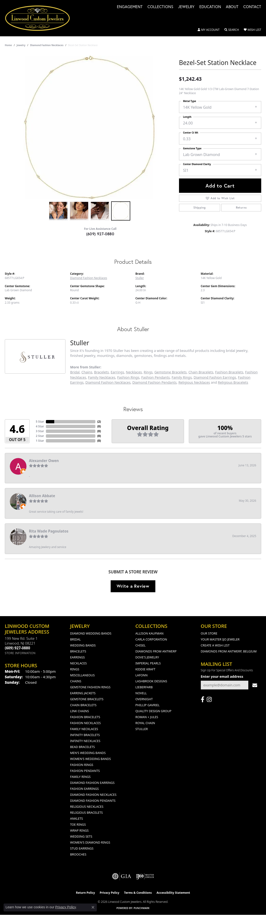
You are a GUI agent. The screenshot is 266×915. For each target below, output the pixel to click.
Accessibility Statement (173, 893)
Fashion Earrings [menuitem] (84, 788)
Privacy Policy (109, 893)
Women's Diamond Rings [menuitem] (90, 842)
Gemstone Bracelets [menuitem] (86, 699)
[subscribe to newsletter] (254, 685)
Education (210, 7)
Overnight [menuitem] (144, 699)
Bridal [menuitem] (75, 639)
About (232, 7)
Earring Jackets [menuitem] (83, 693)
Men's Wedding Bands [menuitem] (88, 753)
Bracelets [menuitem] (78, 651)
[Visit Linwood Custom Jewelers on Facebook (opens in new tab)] (202, 699)
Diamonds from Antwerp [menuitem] (156, 651)
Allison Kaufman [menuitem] (150, 633)
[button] (209, 29)
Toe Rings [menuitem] (78, 824)
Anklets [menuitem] (76, 818)
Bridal (75, 372)
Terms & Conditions (138, 893)
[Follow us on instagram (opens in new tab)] (209, 699)
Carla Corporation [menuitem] (151, 639)
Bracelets (101, 372)
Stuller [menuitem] (142, 729)
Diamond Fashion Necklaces (47, 45)
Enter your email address (222, 676)
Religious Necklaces (194, 382)
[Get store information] (20, 653)
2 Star (40, 436)
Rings (148, 372)
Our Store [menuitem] (209, 633)
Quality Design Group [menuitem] (154, 711)
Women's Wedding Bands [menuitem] (90, 759)
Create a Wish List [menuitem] (215, 645)
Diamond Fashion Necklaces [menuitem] (93, 794)
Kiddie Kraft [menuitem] (146, 669)
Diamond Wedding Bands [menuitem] (90, 633)
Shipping (199, 207)
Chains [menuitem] (75, 681)
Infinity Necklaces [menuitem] (85, 741)
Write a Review (133, 586)
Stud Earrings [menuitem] (81, 848)
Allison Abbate (42, 495)
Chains (86, 372)
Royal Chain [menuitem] (145, 723)
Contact (252, 7)
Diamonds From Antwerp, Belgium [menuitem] (229, 651)
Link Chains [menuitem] (79, 711)
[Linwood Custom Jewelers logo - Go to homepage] (40, 18)
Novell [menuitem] (141, 693)
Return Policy (85, 893)
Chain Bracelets (201, 372)
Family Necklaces (101, 377)
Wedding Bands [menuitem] (83, 645)
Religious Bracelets (233, 382)
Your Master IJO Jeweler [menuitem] (220, 639)
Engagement (130, 7)
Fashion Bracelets (229, 372)
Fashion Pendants (155, 377)
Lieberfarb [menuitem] (144, 687)
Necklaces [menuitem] (78, 663)
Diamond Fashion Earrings (215, 377)
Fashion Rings (128, 377)
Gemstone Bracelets (170, 372)
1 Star (40, 441)
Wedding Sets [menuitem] (81, 836)
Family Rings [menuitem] (80, 777)
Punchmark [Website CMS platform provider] (142, 908)
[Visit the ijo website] (145, 876)
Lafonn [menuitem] (142, 675)
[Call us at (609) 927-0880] (17, 648)
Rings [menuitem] (74, 669)
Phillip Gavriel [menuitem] (148, 705)
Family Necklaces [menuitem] (84, 729)
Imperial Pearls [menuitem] (148, 663)
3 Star (40, 431)
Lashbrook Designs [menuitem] (151, 681)
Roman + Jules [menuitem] (147, 717)
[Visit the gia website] (121, 876)
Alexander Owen (44, 460)
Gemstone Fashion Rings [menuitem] (90, 687)
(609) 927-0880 (100, 233)
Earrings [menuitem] (77, 657)
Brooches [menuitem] (78, 854)
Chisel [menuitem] (141, 645)
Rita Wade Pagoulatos (48, 531)
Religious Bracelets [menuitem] (86, 812)
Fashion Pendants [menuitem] (85, 771)
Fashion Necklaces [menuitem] (85, 723)
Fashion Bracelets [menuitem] (85, 717)
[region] (89, 127)
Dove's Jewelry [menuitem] (147, 657)
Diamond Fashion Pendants (154, 382)
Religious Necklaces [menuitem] (86, 806)
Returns (241, 207)
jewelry (20, 45)
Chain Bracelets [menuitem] (83, 705)
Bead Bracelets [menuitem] (82, 747)
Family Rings (182, 377)
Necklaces (134, 372)
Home (8, 45)
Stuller (140, 278)
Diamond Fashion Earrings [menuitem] (92, 782)
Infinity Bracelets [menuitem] (85, 735)
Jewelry (186, 7)
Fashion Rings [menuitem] (81, 765)
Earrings (117, 372)
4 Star (40, 426)
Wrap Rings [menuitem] (79, 830)
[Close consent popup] (93, 907)
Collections (160, 7)
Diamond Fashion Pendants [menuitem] (92, 800)
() (99, 422)
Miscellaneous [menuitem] (82, 675)
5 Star (40, 422)
